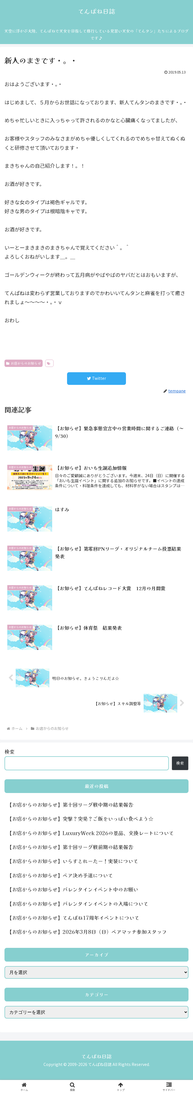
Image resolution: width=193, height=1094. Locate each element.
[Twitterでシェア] (96, 378)
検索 (9, 751)
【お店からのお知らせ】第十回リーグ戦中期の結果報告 (70, 804)
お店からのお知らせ (23, 363)
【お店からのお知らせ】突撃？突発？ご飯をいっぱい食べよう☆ (80, 818)
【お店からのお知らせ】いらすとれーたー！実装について (72, 861)
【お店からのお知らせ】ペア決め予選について (60, 875)
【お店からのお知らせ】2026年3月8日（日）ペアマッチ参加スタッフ (87, 931)
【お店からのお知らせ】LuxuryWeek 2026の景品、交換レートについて (90, 832)
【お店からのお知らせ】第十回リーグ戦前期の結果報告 (70, 847)
